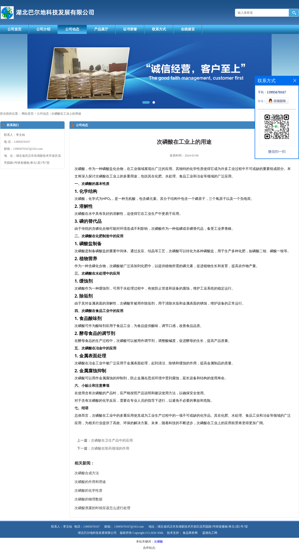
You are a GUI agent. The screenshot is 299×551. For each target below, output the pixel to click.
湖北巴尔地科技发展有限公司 (97, 533)
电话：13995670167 (87, 526)
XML (160, 533)
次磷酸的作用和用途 (90, 482)
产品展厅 (101, 29)
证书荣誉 (130, 29)
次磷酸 (158, 541)
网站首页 (28, 113)
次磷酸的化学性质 (88, 490)
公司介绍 (43, 29)
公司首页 (14, 29)
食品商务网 (190, 533)
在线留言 (188, 29)
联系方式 (159, 29)
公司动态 (72, 29)
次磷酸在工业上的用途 (66, 113)
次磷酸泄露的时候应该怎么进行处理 (102, 508)
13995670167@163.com (129, 526)
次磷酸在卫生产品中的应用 (112, 440)
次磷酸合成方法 (87, 473)
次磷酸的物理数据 (88, 499)
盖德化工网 (209, 533)
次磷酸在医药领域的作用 (110, 448)
